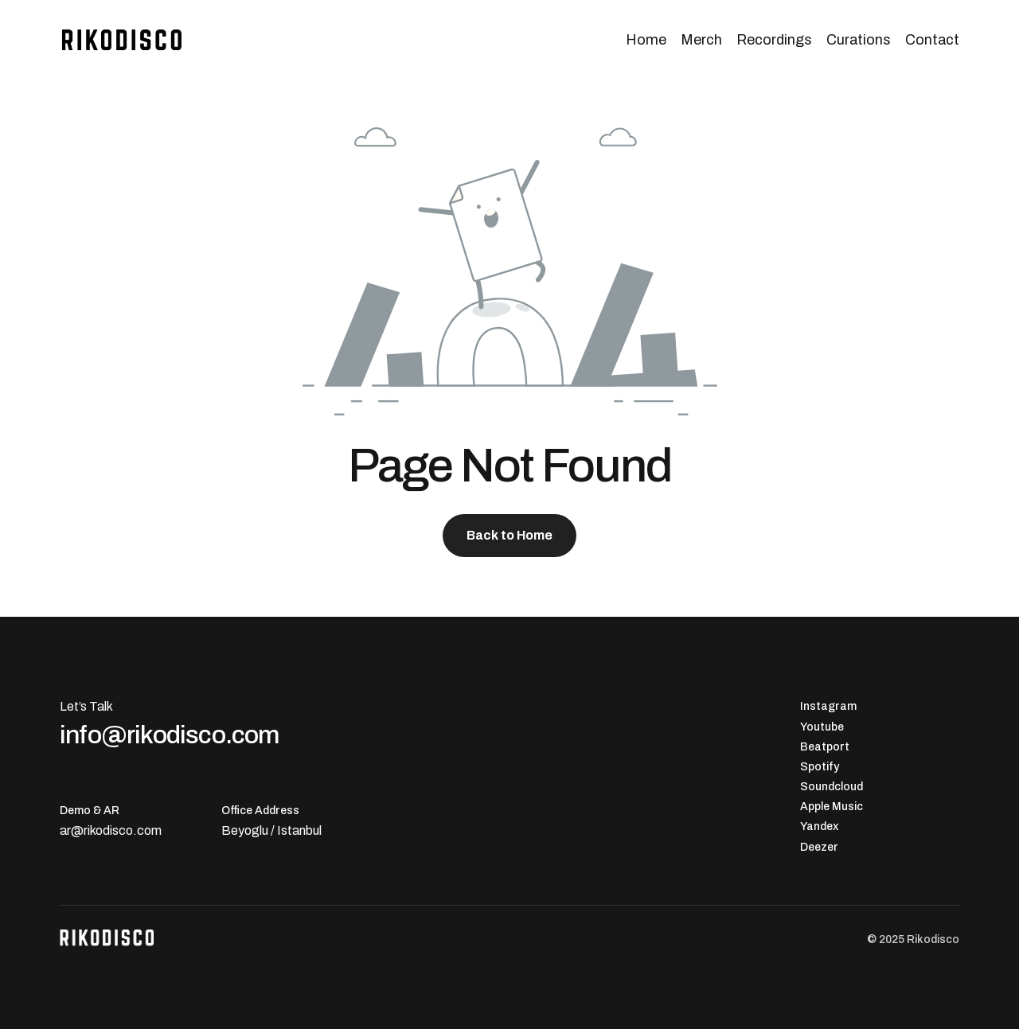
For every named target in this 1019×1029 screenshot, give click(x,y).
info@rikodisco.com (169, 734)
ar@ (72, 830)
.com (147, 830)
